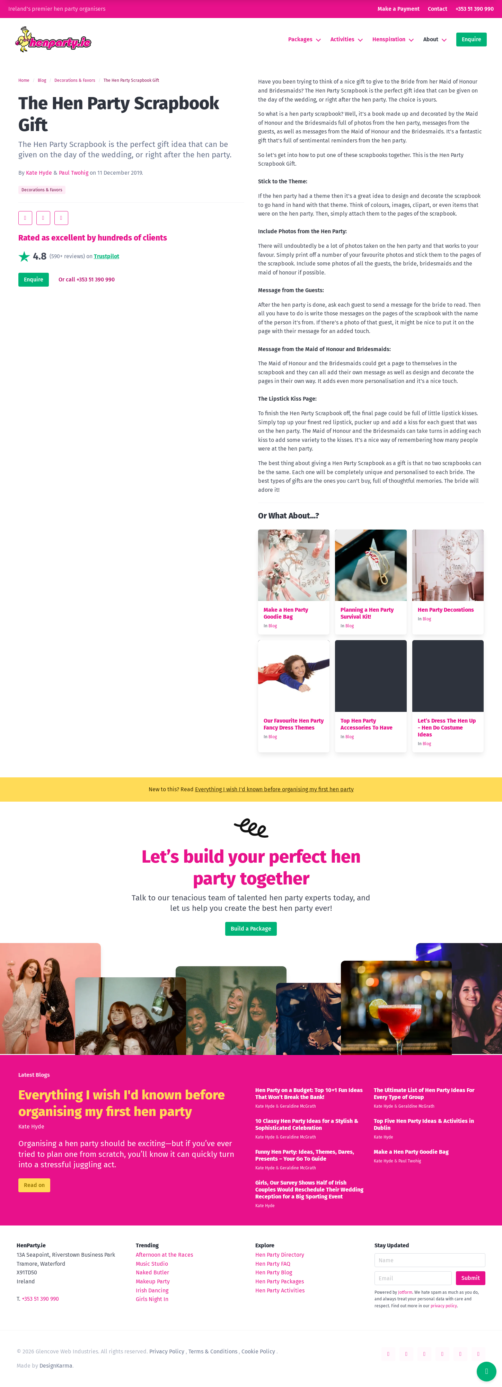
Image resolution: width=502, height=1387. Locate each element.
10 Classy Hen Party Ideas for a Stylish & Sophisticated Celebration (306, 1124)
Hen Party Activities (280, 1290)
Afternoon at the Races (164, 1254)
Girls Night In (152, 1299)
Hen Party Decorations (446, 610)
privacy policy (444, 1305)
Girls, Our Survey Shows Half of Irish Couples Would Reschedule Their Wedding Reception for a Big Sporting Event (309, 1189)
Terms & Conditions (212, 1351)
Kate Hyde (39, 172)
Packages (300, 39)
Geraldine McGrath (298, 1106)
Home (23, 80)
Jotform (405, 1292)
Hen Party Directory (279, 1254)
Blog (42, 80)
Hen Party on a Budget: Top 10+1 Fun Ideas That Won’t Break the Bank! (309, 1093)
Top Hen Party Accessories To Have (367, 724)
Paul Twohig (73, 172)
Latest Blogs (34, 1075)
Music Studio (152, 1263)
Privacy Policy (166, 1351)
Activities (342, 39)
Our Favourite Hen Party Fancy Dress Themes (294, 724)
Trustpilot (106, 256)
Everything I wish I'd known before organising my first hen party (274, 789)
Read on (34, 1185)
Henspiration (388, 39)
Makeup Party (153, 1281)
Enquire (471, 39)
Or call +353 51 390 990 (87, 279)
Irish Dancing (152, 1290)
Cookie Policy (258, 1351)
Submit (470, 1278)
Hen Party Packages (279, 1281)
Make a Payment (399, 9)
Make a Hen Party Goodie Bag (286, 613)
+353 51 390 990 (475, 9)
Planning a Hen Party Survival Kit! (367, 613)
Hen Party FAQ (272, 1263)
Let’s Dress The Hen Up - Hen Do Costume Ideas (447, 727)
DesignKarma (55, 1365)
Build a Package (251, 928)
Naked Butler (152, 1272)
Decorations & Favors (74, 80)
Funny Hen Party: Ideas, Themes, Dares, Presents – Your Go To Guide (304, 1155)
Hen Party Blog (273, 1272)
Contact (437, 9)
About (430, 39)
